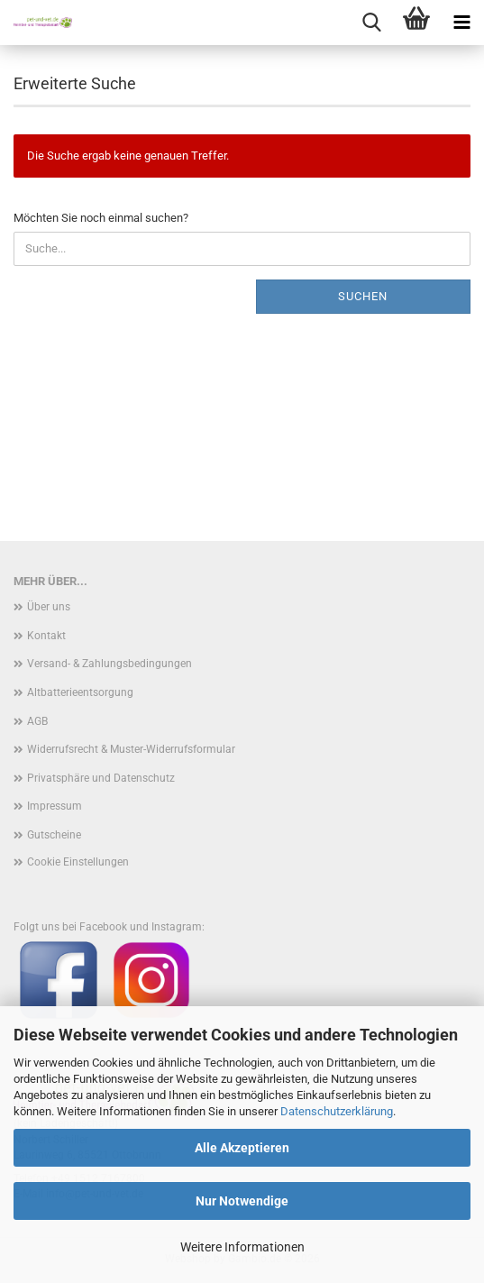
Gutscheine (54, 835)
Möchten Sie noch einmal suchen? (101, 218)
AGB (37, 721)
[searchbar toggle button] (371, 22)
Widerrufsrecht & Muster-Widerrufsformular (131, 749)
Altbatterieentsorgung (80, 692)
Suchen (363, 296)
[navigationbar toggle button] (461, 22)
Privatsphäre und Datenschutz (101, 778)
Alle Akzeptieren (242, 1148)
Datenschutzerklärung (336, 1111)
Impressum (54, 806)
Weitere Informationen (242, 1247)
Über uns (48, 606)
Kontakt (46, 635)
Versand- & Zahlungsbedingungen (109, 663)
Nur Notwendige (242, 1201)
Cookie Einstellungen (78, 862)
